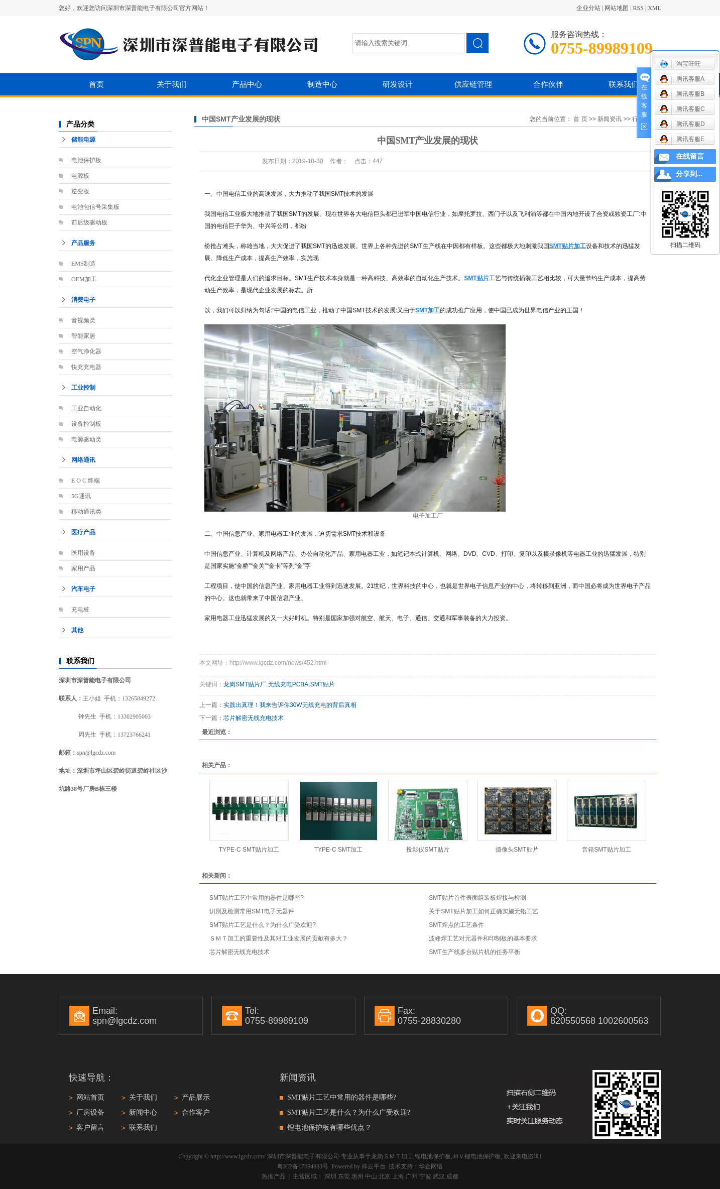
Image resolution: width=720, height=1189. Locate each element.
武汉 (439, 1176)
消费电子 (83, 299)
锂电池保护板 (433, 1156)
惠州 (357, 1176)
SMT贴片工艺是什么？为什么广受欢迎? (262, 924)
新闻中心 (143, 1112)
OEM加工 (84, 279)
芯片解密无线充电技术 (253, 718)
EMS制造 (83, 263)
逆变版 (80, 191)
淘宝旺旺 (680, 64)
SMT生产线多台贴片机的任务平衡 (474, 952)
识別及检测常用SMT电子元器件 (251, 911)
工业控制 (83, 387)
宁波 (425, 1176)
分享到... (689, 174)
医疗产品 (83, 532)
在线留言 (690, 156)
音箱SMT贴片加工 (606, 849)
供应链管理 (473, 84)
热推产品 (274, 1176)
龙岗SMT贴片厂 (244, 684)
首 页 (580, 119)
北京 (385, 1176)
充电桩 (80, 609)
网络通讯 (83, 459)
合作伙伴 (548, 84)
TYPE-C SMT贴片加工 (249, 849)
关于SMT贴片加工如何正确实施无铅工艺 (483, 911)
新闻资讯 (609, 119)
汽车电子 (83, 588)
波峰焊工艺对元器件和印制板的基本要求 (483, 938)
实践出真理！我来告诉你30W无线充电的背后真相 (289, 704)
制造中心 (322, 84)
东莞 (344, 1176)
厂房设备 (90, 1112)
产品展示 (196, 1097)
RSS (638, 8)
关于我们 (172, 84)
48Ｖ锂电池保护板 (476, 1156)
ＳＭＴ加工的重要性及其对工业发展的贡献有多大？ (278, 938)
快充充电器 (86, 367)
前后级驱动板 (89, 222)
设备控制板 (86, 423)
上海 (398, 1176)
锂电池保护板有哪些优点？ (329, 1127)
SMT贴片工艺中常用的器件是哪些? (256, 897)
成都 (452, 1176)
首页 (96, 84)
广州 (412, 1176)
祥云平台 (374, 1166)
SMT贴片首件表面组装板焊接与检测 (477, 897)
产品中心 (247, 84)
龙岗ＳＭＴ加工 (392, 1156)
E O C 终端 (85, 480)
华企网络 (431, 1166)
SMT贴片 (322, 684)
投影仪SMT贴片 (427, 849)
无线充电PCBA (288, 684)
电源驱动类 (86, 439)
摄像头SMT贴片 (517, 849)
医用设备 (83, 552)
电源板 (80, 175)
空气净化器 (86, 351)
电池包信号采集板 (95, 206)
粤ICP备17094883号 (303, 1166)
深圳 (330, 1176)
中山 (371, 1176)
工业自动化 (86, 408)
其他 (77, 630)
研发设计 (398, 84)
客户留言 (90, 1127)
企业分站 (588, 8)
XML (654, 8)
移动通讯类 (86, 511)
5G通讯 (81, 496)
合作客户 (196, 1112)
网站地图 (617, 8)
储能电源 (83, 139)
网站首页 (90, 1097)
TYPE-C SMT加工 (338, 849)
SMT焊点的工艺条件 (456, 924)
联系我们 (624, 84)
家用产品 (83, 568)
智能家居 (83, 335)
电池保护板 (86, 160)
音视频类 (83, 320)
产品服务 (83, 243)
